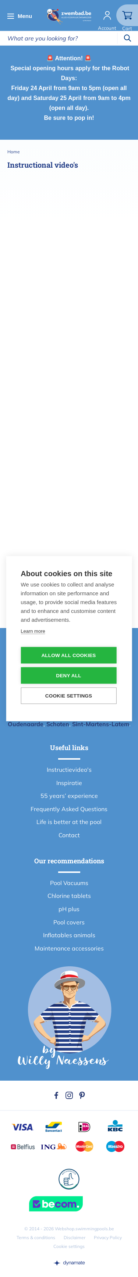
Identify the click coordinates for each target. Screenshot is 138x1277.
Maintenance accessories (69, 948)
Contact (69, 835)
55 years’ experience (69, 795)
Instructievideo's (69, 769)
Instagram (69, 1095)
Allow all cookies (68, 655)
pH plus (69, 909)
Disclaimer (74, 1237)
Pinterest (82, 1095)
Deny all (68, 675)
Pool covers (69, 922)
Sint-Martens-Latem (100, 724)
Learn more (33, 631)
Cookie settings (69, 1246)
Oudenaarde (25, 724)
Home (13, 151)
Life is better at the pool (69, 821)
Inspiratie (69, 782)
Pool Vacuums (69, 883)
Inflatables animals (69, 935)
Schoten (57, 724)
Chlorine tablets (69, 895)
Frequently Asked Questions (69, 809)
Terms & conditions (36, 1237)
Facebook (56, 1095)
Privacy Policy (108, 1237)
